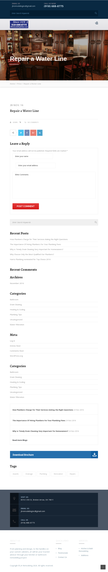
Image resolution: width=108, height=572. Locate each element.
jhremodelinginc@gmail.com (23, 6)
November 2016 (17, 283)
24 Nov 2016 (79, 410)
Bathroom (14, 299)
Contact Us (62, 557)
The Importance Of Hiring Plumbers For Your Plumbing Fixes (35, 244)
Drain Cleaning (16, 304)
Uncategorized (16, 319)
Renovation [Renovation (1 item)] (58, 474)
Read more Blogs (19, 440)
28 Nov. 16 (16, 105)
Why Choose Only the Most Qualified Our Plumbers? (32, 254)
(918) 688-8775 (54, 6)
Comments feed (17, 351)
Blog (60, 549)
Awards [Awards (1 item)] (16, 474)
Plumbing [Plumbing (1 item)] (43, 474)
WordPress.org (16, 356)
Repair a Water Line (24, 111)
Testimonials (63, 553)
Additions (84, 555)
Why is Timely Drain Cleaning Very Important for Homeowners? (36, 249)
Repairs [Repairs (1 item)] (73, 474)
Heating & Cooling (17, 309)
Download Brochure (55, 454)
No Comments (33, 122)
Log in (12, 341)
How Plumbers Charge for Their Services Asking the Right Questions (39, 239)
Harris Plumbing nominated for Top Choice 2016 (30, 259)
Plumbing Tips (16, 314)
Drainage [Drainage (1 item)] (29, 474)
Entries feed (15, 346)
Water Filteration (17, 324)
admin (15, 122)
